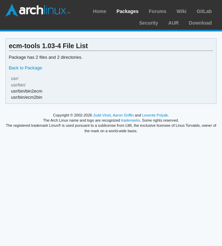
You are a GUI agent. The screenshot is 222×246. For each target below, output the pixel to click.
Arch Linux (37, 10)
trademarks (130, 120)
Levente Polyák (155, 115)
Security (148, 23)
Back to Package (25, 67)
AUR (173, 23)
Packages (127, 11)
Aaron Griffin (123, 115)
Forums (157, 11)
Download (200, 23)
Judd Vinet (102, 115)
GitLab (204, 11)
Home (99, 11)
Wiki (181, 11)
